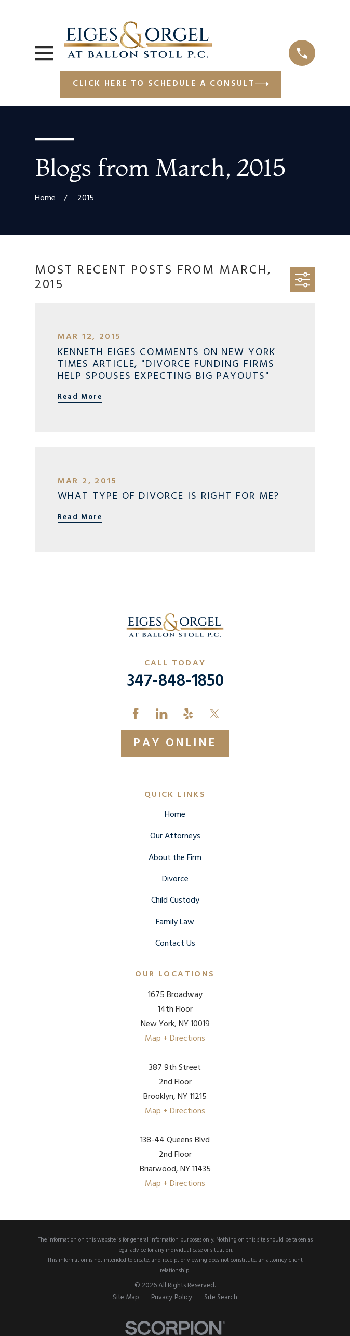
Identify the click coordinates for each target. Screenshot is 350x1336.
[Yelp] (188, 713)
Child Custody (175, 900)
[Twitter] (214, 713)
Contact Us (175, 943)
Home (175, 815)
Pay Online (175, 743)
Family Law (175, 922)
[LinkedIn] (161, 713)
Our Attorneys (175, 836)
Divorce (175, 879)
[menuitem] (126, 1297)
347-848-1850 (175, 681)
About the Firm (175, 858)
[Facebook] (135, 713)
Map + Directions (175, 1038)
